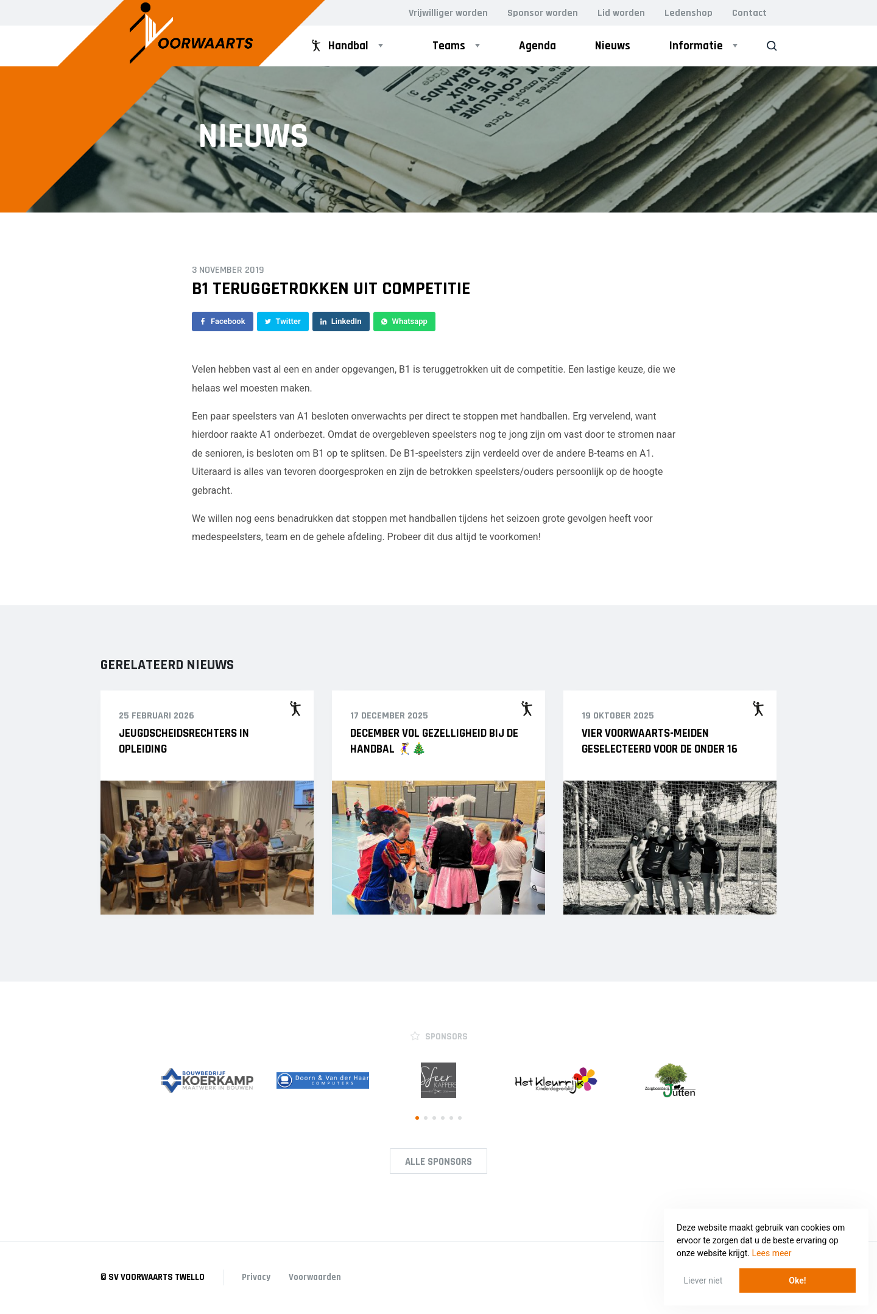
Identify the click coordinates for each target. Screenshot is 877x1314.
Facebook (222, 321)
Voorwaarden (315, 1277)
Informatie (696, 46)
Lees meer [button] (772, 1253)
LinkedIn (341, 321)
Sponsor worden (542, 13)
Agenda (537, 46)
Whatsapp (404, 321)
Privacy (256, 1277)
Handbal (338, 46)
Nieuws (612, 46)
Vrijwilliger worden (448, 13)
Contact (749, 13)
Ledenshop (688, 13)
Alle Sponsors (438, 1161)
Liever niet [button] (703, 1280)
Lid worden (621, 13)
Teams (448, 46)
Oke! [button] (797, 1280)
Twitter (283, 321)
